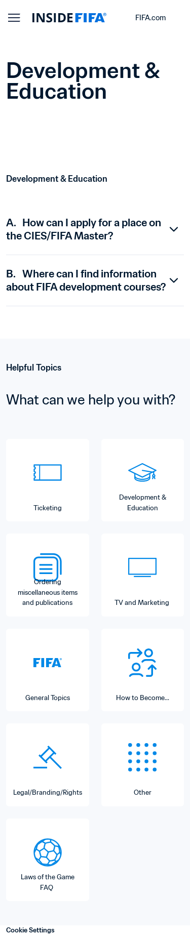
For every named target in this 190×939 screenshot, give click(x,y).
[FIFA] (69, 17)
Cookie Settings (30, 930)
